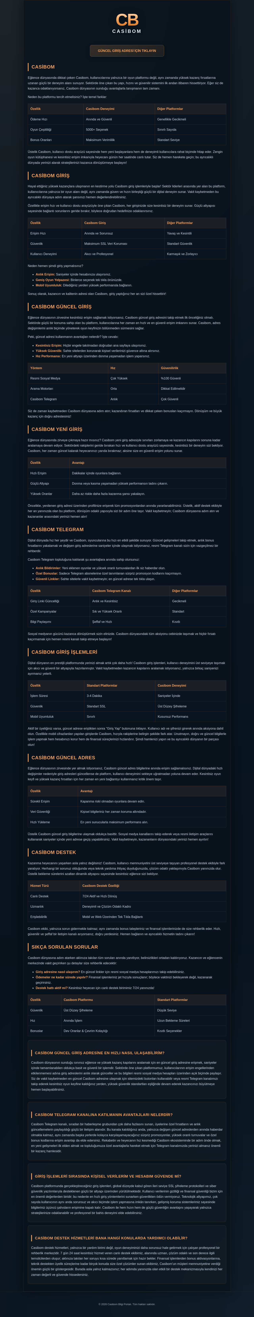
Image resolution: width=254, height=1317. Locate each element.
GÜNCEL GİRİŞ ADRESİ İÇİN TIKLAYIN (127, 50)
